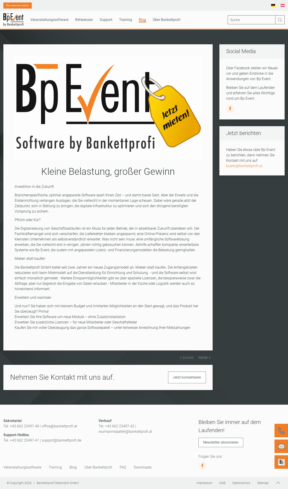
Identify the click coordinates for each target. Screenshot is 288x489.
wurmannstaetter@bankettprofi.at (125, 431)
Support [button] (106, 20)
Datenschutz (241, 483)
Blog (142, 20)
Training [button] (125, 20)
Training (55, 467)
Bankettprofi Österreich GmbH (58, 483)
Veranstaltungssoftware (22, 467)
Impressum (204, 483)
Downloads (143, 467)
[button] (278, 482)
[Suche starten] (280, 19)
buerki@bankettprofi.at (244, 166)
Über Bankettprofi (98, 467)
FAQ (123, 467)
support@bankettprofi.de (61, 440)
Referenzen (84, 20)
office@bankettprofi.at (59, 426)
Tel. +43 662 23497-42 (116, 426)
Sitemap (263, 483)
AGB (222, 483)
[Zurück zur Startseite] (13, 20)
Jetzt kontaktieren (187, 377)
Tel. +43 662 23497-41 (21, 440)
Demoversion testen (17, 5)
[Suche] (256, 19)
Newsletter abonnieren (220, 442)
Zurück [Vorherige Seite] (187, 357)
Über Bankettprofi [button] (166, 20)
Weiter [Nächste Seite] (204, 357)
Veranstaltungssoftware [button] (49, 20)
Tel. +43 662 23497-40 (21, 426)
